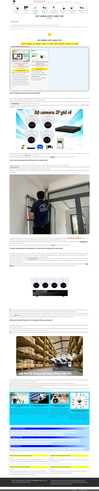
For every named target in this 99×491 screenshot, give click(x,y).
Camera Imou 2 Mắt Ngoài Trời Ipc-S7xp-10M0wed (59, 406)
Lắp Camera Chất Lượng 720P (49, 16)
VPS (78, 490)
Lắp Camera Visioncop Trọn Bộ (77, 449)
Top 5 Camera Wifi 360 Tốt (30, 443)
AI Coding (68, 43)
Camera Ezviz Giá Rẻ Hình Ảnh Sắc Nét (71, 440)
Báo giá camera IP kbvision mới (46, 434)
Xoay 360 (56, 43)
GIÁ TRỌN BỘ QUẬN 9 (50, 2)
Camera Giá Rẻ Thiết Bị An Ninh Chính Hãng (19, 46)
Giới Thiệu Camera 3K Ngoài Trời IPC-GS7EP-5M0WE (39, 406)
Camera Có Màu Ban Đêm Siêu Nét (18, 434)
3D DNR (76, 43)
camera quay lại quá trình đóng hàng (68, 431)
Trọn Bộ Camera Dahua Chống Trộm (47, 449)
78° (33, 43)
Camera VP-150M (40, 63)
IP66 (72, 43)
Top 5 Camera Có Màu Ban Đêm (32, 434)
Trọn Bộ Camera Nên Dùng (33, 449)
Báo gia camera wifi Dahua (30, 431)
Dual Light (29, 43)
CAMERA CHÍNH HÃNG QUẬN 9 (39, 2)
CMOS (51, 43)
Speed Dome (61, 43)
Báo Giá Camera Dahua (59, 434)
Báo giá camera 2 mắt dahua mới (17, 431)
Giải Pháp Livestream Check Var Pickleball (20, 467)
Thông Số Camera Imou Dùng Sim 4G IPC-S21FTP (19, 406)
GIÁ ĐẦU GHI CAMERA (59, 2)
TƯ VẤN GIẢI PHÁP (77, 2)
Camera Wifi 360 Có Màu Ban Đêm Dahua (44, 440)
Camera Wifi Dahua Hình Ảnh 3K (17, 443)
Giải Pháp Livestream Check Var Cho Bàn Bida (21, 455)
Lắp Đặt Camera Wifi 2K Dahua (17, 440)
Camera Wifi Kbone (58, 440)
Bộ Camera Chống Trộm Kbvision (63, 449)
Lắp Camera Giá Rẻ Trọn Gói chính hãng (19, 449)
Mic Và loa (23, 43)
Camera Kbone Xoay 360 (29, 440)
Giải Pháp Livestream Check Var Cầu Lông (60, 467)
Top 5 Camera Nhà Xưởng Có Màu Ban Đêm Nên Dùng (49, 431)
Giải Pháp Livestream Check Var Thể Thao (60, 455)
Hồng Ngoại (38, 43)
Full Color (44, 43)
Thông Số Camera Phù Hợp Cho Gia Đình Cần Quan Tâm (79, 411)
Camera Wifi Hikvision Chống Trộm (44, 443)
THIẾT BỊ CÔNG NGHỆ (68, 2)
